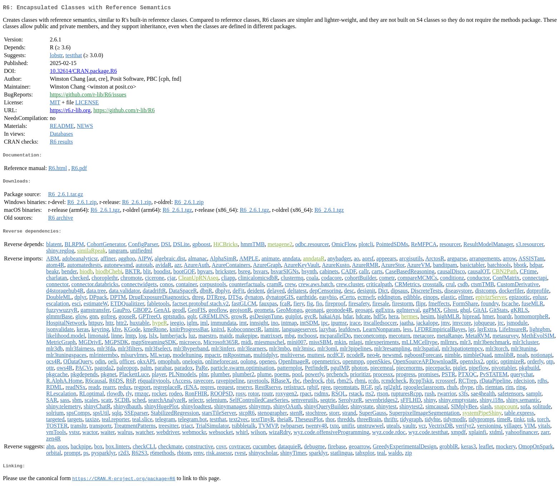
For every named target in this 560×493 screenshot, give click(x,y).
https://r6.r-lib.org (70, 112)
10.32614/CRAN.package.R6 (83, 72)
